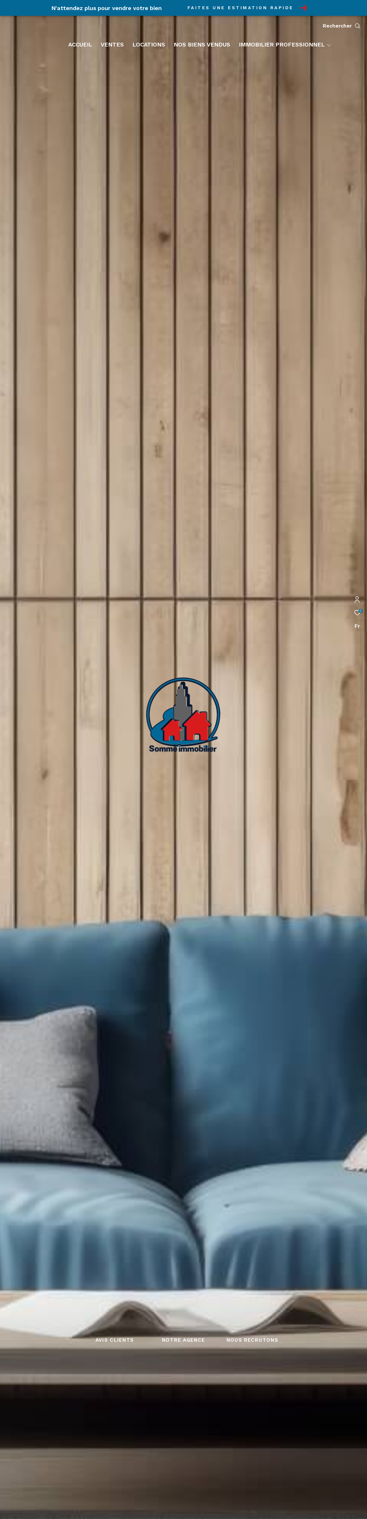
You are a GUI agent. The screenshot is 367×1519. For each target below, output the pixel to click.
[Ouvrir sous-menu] (329, 45)
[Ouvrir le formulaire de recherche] (342, 26)
